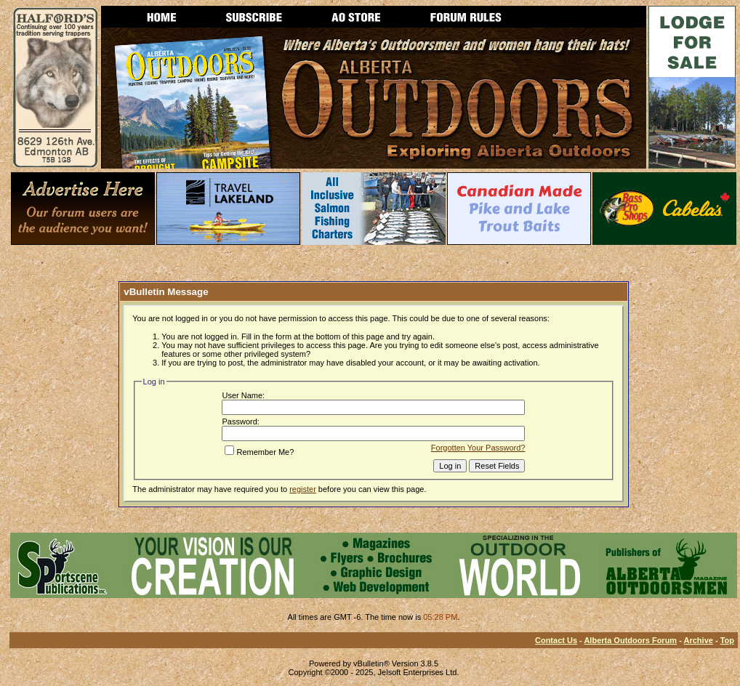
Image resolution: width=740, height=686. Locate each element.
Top (727, 640)
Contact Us (556, 640)
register (302, 489)
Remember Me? (259, 452)
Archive (698, 640)
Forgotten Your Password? (478, 447)
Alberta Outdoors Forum (630, 640)
